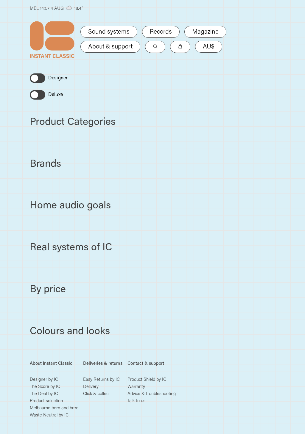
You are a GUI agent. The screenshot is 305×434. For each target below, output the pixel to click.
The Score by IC (45, 387)
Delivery (91, 387)
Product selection (46, 401)
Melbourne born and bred (54, 408)
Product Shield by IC (146, 380)
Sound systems (109, 32)
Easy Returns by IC (101, 380)
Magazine (205, 32)
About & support (110, 47)
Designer (58, 78)
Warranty (136, 387)
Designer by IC (44, 380)
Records (161, 32)
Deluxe (55, 94)
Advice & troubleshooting (151, 394)
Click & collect (96, 394)
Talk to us (136, 401)
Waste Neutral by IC (49, 415)
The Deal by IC (44, 394)
